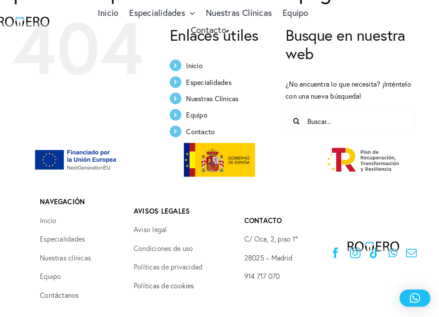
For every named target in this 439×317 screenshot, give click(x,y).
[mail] (411, 253)
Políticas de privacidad (168, 267)
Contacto (200, 131)
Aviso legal (150, 229)
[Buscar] (296, 121)
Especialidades (208, 82)
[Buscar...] (350, 121)
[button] (415, 298)
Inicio (194, 65)
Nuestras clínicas (65, 258)
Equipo (196, 114)
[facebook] (335, 253)
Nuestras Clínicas (212, 98)
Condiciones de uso (163, 248)
